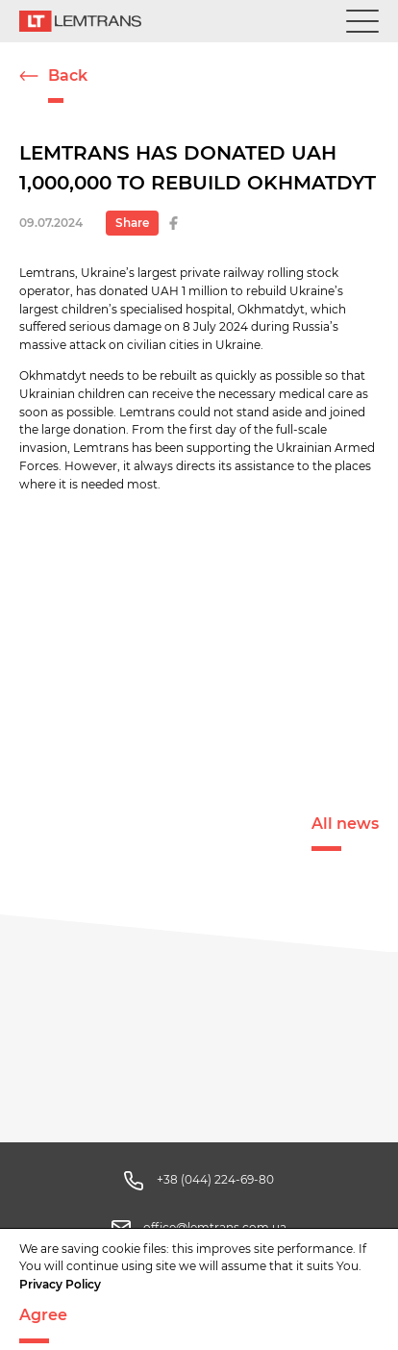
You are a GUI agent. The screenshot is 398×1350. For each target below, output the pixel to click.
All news (345, 823)
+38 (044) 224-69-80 (215, 1179)
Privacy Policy (60, 1284)
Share (132, 222)
